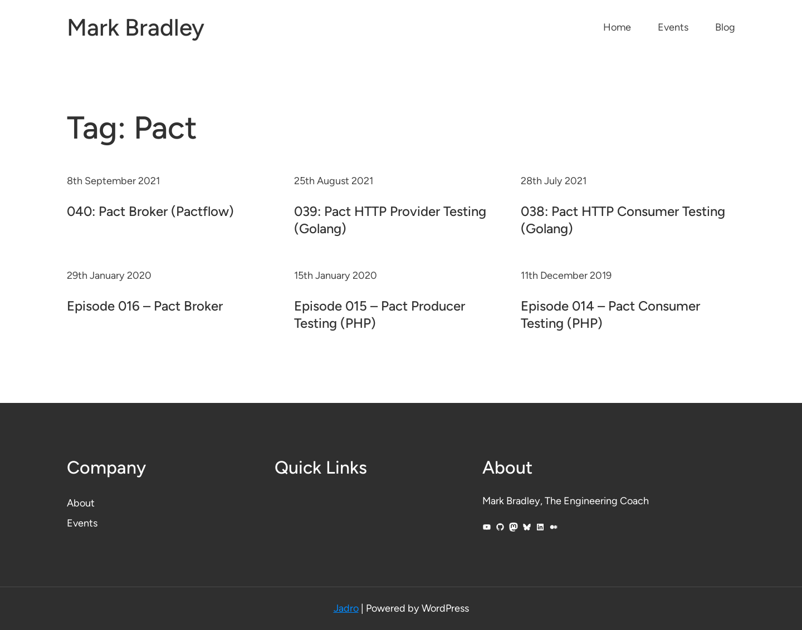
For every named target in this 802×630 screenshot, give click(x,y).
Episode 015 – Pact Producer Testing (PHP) (379, 314)
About (81, 503)
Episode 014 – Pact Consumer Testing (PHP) (610, 314)
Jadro (346, 608)
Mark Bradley (135, 27)
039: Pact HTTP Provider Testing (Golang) (390, 220)
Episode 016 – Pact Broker (145, 306)
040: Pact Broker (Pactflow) (150, 211)
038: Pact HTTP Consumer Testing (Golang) (623, 220)
